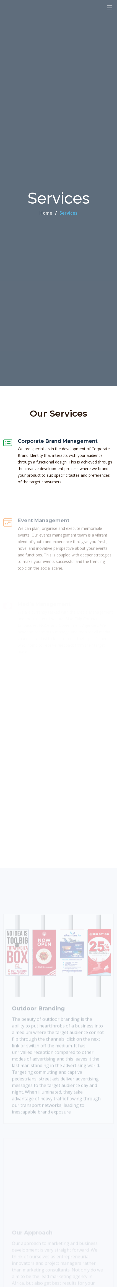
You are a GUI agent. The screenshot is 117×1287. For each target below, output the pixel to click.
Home (46, 213)
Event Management (43, 529)
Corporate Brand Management (58, 442)
